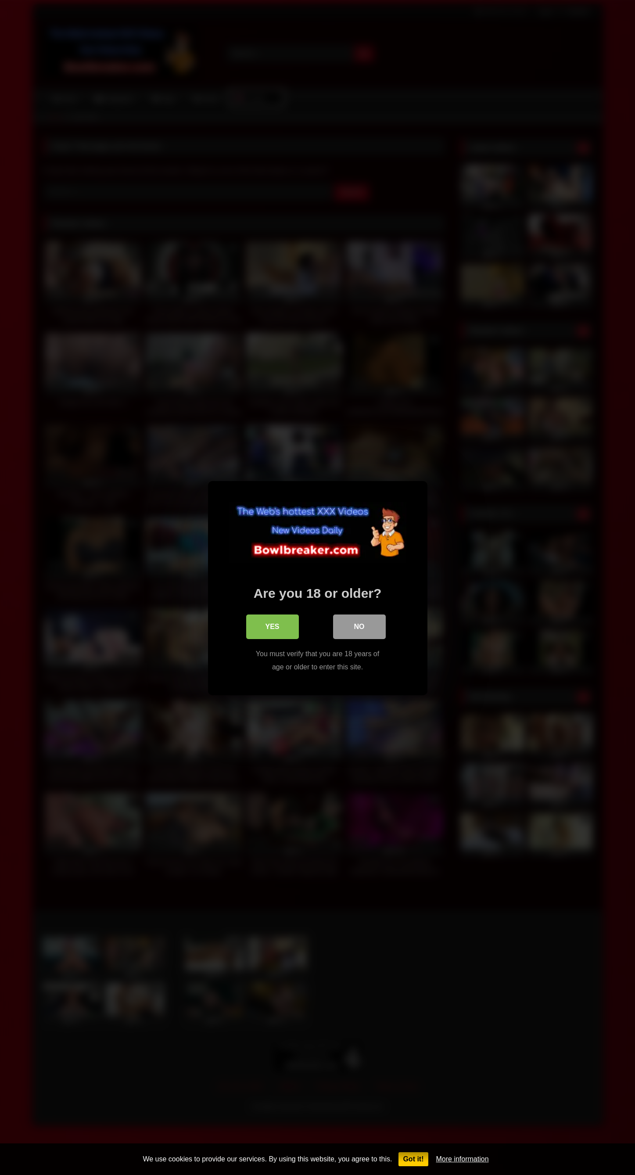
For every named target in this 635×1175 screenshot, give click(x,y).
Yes (272, 626)
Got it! (413, 1159)
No (359, 626)
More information (462, 1159)
